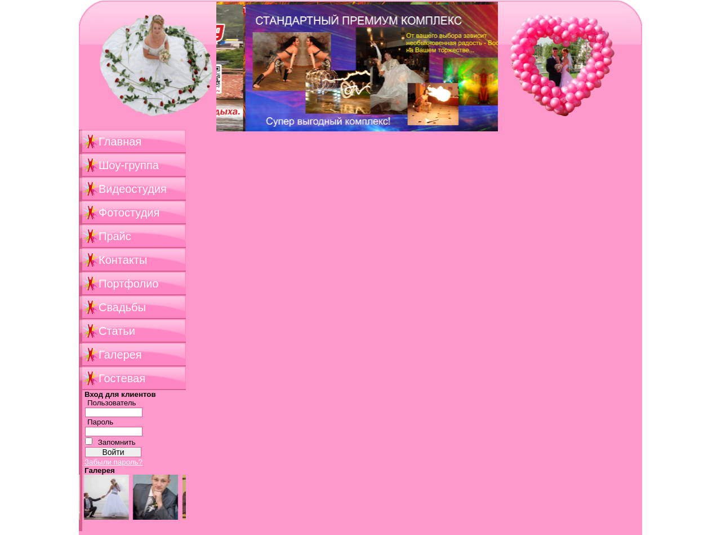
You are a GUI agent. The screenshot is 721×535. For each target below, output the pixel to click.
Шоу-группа (129, 165)
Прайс (115, 236)
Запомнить (117, 442)
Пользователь (111, 403)
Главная (120, 141)
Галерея (120, 354)
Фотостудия (129, 212)
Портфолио (128, 283)
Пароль (100, 422)
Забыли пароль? (113, 462)
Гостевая (122, 378)
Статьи (117, 331)
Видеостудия (133, 189)
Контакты (123, 260)
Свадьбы (122, 307)
